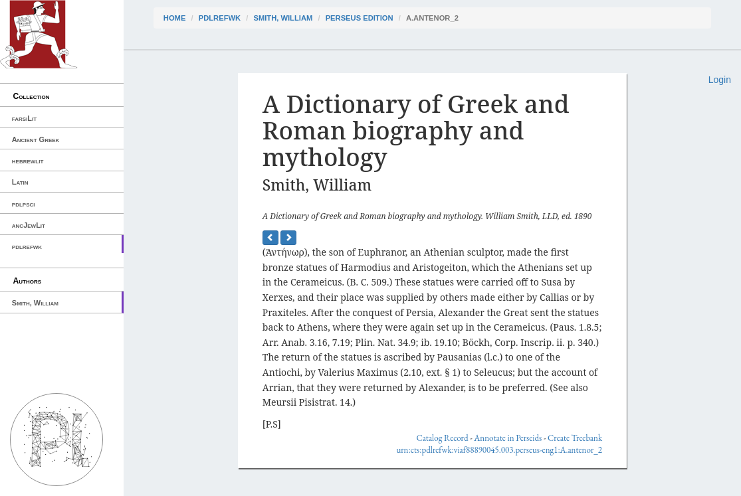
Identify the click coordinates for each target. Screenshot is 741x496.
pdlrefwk (27, 246)
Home (174, 18)
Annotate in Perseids (508, 438)
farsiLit (24, 118)
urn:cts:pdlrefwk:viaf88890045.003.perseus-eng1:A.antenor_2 (499, 449)
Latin (20, 182)
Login (719, 79)
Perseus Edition (359, 18)
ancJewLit (28, 225)
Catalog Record (442, 438)
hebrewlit (28, 161)
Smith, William (35, 303)
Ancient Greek (36, 139)
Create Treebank (575, 438)
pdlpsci (23, 204)
